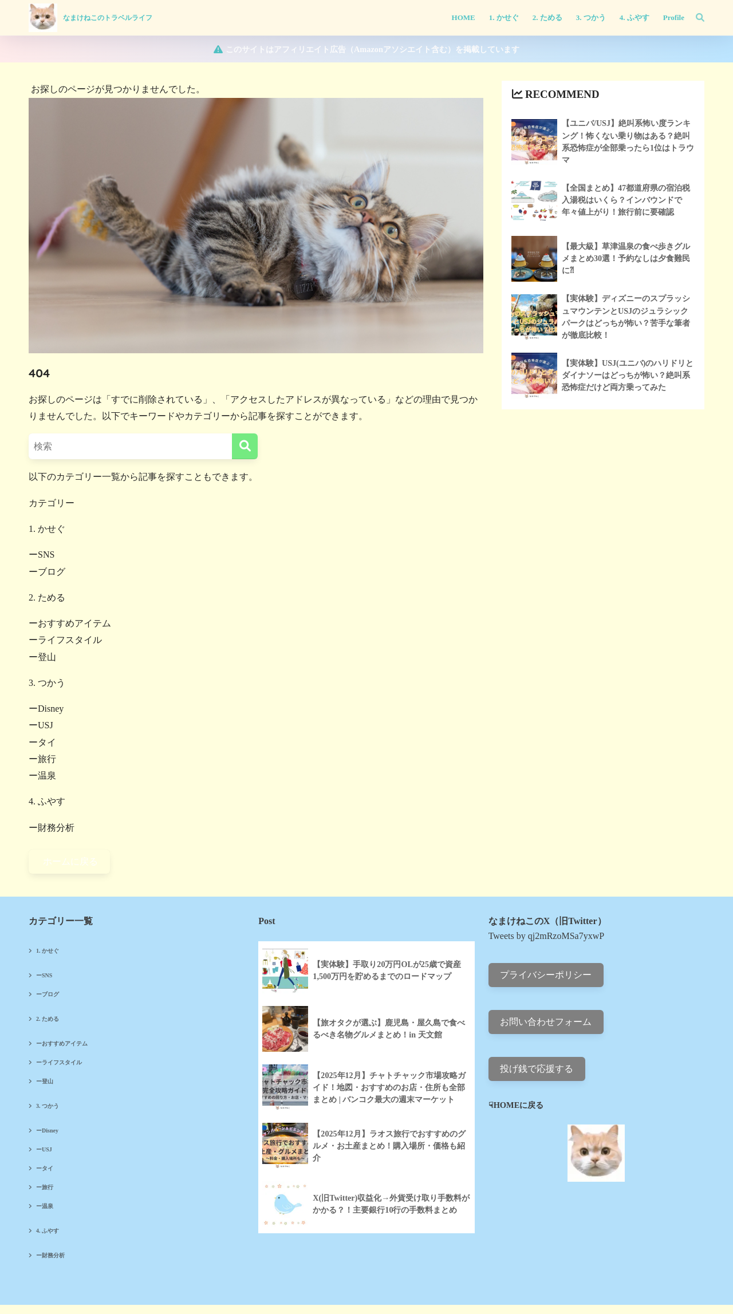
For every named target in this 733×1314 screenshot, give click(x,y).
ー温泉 (42, 775)
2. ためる (47, 597)
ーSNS (41, 554)
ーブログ (47, 572)
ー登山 (42, 657)
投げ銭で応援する (536, 1069)
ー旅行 (42, 759)
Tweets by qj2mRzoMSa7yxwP (546, 936)
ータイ (42, 742)
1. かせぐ (47, 529)
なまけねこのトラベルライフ (107, 17)
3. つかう (47, 683)
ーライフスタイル (65, 640)
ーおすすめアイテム (70, 623)
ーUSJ (41, 725)
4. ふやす (47, 801)
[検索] (694, 17)
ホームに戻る (69, 861)
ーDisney (46, 708)
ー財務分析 (51, 827)
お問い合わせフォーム (546, 1022)
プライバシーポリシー (546, 975)
